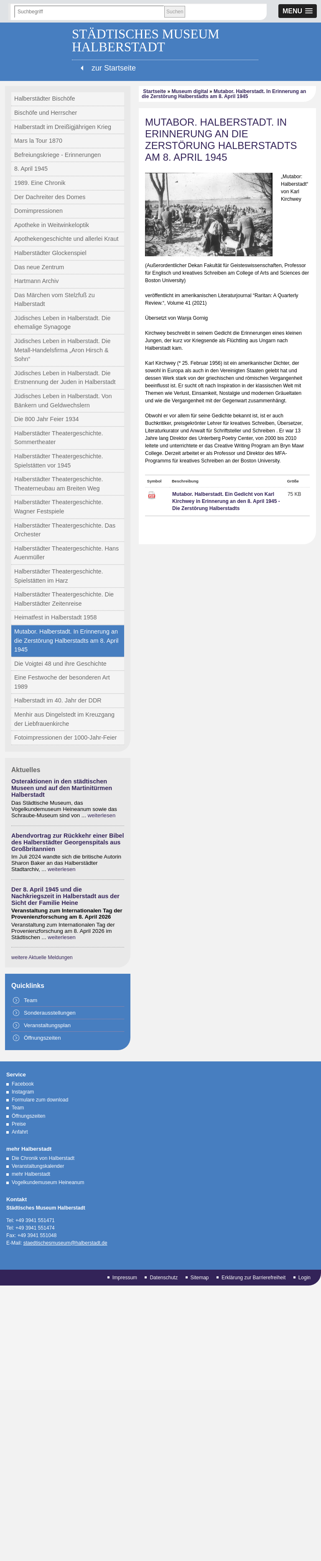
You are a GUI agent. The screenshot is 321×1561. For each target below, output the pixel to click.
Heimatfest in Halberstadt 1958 (55, 617)
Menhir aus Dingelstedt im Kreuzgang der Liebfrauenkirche (64, 719)
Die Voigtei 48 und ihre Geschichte (60, 663)
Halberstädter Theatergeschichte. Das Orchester (64, 530)
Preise (19, 1124)
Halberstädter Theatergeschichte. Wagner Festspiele (58, 507)
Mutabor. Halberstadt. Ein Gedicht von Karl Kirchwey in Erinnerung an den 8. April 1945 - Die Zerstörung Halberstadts (226, 501)
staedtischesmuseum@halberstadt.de (65, 1243)
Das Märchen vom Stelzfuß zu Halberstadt (54, 300)
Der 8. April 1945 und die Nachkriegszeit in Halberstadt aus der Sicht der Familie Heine (65, 896)
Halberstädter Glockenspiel (50, 253)
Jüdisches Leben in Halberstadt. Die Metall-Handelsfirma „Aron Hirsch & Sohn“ (62, 350)
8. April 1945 (31, 168)
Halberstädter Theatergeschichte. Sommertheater (58, 438)
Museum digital (189, 91)
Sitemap (200, 1278)
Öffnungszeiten (42, 1038)
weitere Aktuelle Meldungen (42, 957)
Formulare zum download (40, 1100)
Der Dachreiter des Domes (49, 197)
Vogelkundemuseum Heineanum (48, 1182)
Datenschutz (164, 1278)
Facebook (23, 1084)
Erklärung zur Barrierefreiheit (253, 1278)
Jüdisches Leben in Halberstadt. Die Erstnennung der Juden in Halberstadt (64, 378)
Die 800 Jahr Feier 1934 (46, 419)
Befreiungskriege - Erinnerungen (57, 155)
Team (30, 1000)
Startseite (154, 91)
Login (304, 1278)
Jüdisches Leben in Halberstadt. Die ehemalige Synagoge (62, 323)
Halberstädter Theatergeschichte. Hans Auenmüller (66, 553)
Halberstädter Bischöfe (44, 98)
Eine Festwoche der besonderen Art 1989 (62, 682)
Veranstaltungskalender (38, 1166)
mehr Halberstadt (31, 1174)
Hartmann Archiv (36, 281)
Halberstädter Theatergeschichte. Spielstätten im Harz (58, 576)
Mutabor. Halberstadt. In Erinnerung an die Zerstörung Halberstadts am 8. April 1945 (66, 640)
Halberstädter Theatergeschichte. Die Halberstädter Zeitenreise (64, 599)
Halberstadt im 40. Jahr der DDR (58, 700)
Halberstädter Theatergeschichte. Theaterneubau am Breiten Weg (58, 484)
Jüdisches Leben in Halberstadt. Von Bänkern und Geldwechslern (63, 401)
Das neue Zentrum (39, 267)
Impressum (124, 1278)
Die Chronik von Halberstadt (43, 1158)
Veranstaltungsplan (47, 1025)
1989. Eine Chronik (39, 182)
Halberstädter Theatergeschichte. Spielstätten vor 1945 (58, 461)
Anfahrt (20, 1132)
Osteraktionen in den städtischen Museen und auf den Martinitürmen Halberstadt (61, 788)
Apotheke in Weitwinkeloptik (51, 225)
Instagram (23, 1092)
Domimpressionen (38, 210)
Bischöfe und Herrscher (45, 112)
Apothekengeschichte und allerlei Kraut (66, 238)
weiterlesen (102, 815)
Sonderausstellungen (50, 1013)
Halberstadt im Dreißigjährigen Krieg (62, 127)
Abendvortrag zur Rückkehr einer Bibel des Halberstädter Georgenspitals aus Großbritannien (67, 842)
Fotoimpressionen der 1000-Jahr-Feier (65, 737)
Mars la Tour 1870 (38, 140)
